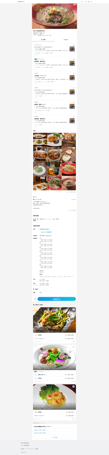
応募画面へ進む (57, 299)
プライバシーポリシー (29, 448)
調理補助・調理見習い (40, 61)
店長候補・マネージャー (40, 75)
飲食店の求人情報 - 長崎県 (40, 433)
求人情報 (43, 39)
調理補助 (40, 335)
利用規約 (22, 448)
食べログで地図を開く (47, 232)
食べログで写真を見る (70, 192)
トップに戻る (54, 437)
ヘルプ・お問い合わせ (25, 445)
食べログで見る (72, 210)
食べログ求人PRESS (25, 443)
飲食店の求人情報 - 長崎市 (40, 430)
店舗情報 (66, 39)
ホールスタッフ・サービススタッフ (43, 47)
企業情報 (36, 448)
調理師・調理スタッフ (40, 104)
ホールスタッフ (41, 338)
